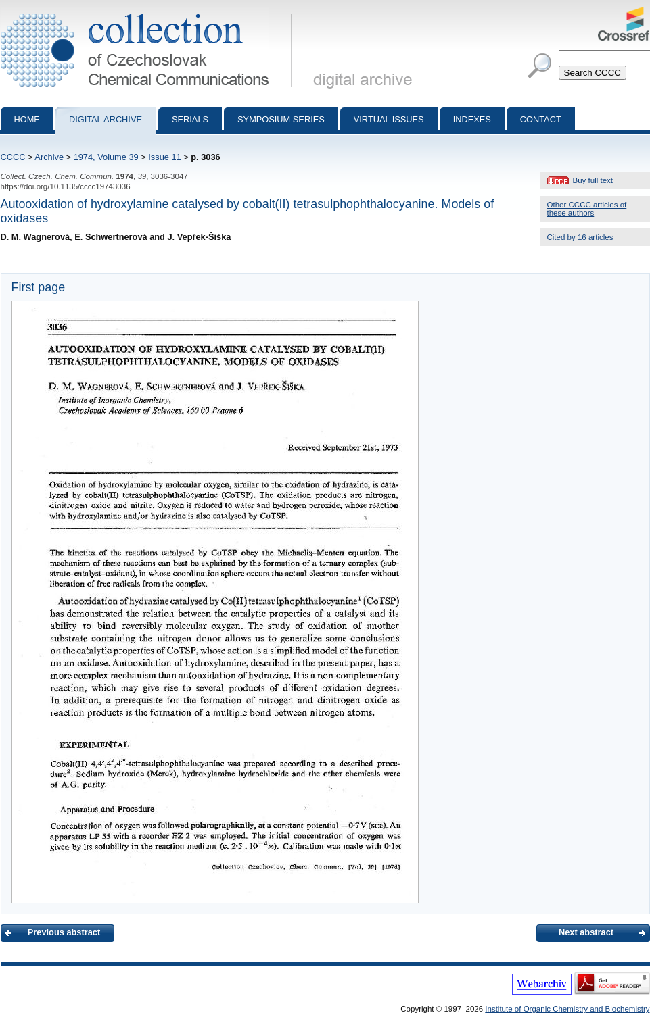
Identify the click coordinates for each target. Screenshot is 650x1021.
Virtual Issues (389, 119)
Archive (49, 157)
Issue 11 (164, 157)
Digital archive (105, 119)
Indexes (472, 119)
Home (27, 119)
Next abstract (586, 932)
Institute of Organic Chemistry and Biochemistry (567, 1009)
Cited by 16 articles (580, 237)
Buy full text (593, 180)
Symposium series (281, 119)
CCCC (13, 157)
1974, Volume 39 (106, 157)
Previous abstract (64, 932)
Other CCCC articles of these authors (587, 209)
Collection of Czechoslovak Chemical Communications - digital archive (149, 12)
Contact (540, 119)
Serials (190, 119)
